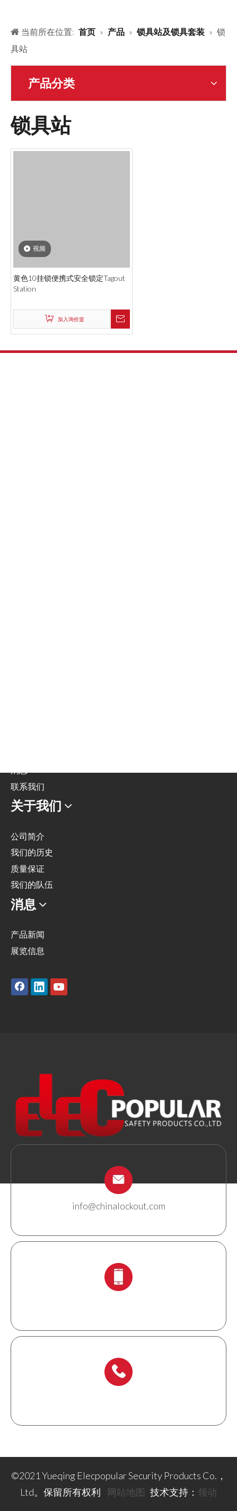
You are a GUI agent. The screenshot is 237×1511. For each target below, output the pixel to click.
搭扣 (19, 461)
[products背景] (8, 10)
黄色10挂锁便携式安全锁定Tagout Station (69, 283)
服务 (19, 737)
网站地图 (126, 1492)
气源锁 (23, 493)
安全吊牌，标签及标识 (53, 558)
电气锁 (23, 542)
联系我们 (28, 786)
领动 (207, 1492)
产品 (19, 689)
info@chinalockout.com (118, 1206)
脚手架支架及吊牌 (44, 623)
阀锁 (19, 477)
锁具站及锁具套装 (44, 607)
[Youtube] (58, 986)
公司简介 (28, 836)
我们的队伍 (32, 884)
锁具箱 (23, 591)
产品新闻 (28, 934)
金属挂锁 (28, 444)
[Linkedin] (39, 986)
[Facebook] (19, 986)
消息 (19, 770)
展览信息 (28, 951)
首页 (19, 673)
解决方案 (28, 705)
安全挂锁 (28, 428)
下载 (19, 754)
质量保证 (28, 868)
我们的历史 (32, 852)
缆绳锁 (23, 574)
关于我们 (28, 721)
